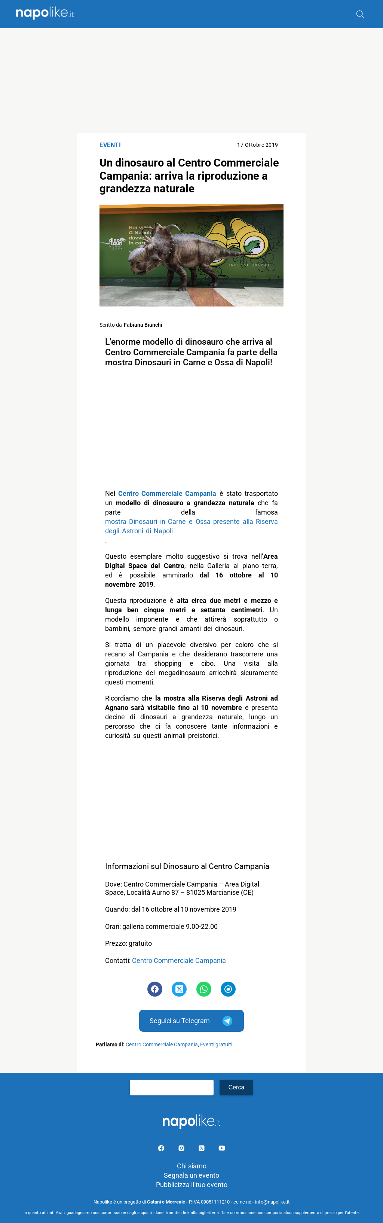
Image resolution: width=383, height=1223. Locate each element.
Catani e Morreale (166, 1202)
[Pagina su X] (202, 1149)
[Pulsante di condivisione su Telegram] (228, 989)
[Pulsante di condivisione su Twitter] (179, 989)
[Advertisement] (191, 80)
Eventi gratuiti (216, 1044)
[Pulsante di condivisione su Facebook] (154, 989)
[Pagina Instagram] (182, 1149)
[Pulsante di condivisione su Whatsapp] (203, 989)
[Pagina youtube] (221, 1149)
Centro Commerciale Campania (179, 960)
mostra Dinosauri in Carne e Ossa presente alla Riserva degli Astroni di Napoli (191, 526)
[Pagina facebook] (162, 1149)
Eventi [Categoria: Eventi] (110, 145)
